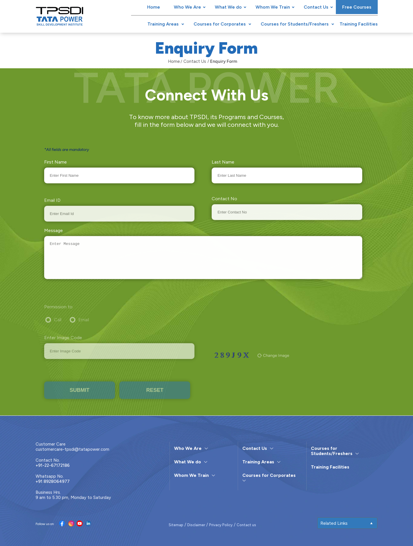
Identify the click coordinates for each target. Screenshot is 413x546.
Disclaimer (196, 525)
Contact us (246, 525)
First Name (55, 162)
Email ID (52, 208)
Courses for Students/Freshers (295, 24)
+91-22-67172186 (53, 465)
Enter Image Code (63, 346)
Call (57, 327)
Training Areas (163, 24)
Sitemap (176, 525)
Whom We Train (273, 7)
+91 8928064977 (53, 481)
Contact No (224, 206)
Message (53, 235)
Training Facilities (359, 24)
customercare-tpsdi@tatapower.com (72, 449)
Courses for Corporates (220, 24)
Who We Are (187, 7)
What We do (228, 7)
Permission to (58, 314)
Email (83, 327)
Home (153, 7)
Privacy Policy (221, 525)
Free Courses (356, 7)
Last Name (223, 162)
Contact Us (316, 7)
